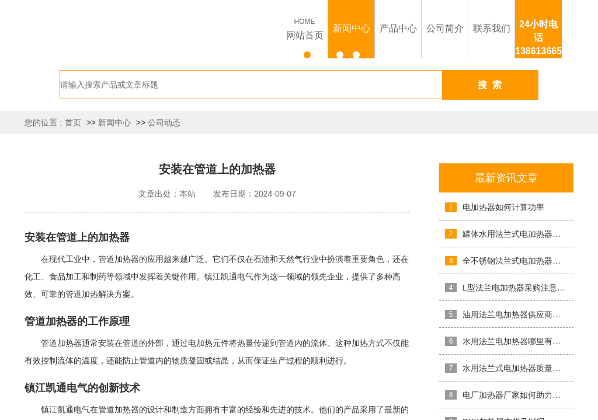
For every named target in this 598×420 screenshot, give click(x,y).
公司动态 (164, 122)
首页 (73, 122)
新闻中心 (114, 122)
